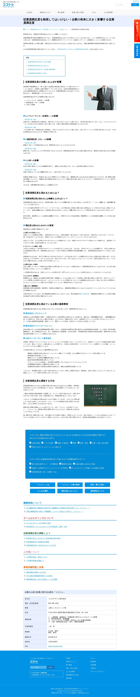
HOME (29, 12)
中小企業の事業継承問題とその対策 (39, 576)
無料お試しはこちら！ (70, 491)
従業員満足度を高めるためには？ (38, 65)
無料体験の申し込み (72, 675)
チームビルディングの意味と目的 (38, 523)
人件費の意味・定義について (36, 557)
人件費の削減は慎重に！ (35, 560)
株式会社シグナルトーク (36, 313)
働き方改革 (83, 294)
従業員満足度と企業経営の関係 (37, 542)
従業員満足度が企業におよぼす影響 (39, 62)
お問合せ (93, 668)
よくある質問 (108, 12)
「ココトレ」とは (42, 485)
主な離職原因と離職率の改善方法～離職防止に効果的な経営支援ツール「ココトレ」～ (58, 508)
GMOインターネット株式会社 (38, 338)
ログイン (136, 1)
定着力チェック (45, 12)
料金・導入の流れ (78, 12)
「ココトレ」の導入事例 (70, 485)
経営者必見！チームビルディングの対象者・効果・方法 (46, 526)
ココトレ (8, 5)
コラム (94, 12)
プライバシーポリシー (97, 671)
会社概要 (93, 665)
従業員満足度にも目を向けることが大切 (41, 545)
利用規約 (93, 661)
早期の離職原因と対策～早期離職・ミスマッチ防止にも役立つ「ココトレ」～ (54, 511)
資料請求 (69, 678)
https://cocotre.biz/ (55, 646)
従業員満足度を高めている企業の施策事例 (41, 69)
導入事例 (61, 12)
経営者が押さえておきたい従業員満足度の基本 (73, 49)
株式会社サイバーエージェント (38, 326)
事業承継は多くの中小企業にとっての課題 (41, 579)
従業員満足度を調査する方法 (37, 73)
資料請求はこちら (97, 491)
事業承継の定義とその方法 (36, 572)
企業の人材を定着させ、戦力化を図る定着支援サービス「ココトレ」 (70, 688)
